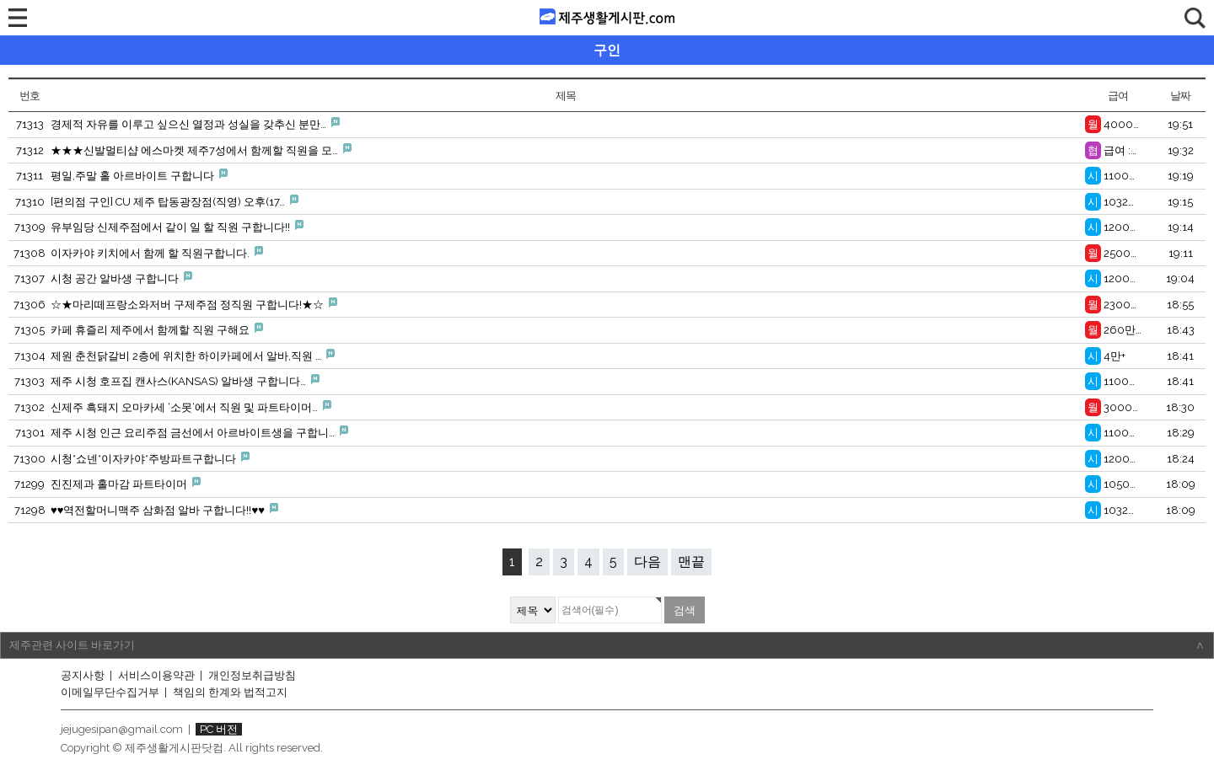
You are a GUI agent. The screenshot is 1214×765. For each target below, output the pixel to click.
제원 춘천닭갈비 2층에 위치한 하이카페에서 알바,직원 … (193, 355)
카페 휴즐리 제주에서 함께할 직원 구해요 (157, 329)
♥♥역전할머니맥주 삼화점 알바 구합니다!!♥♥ (164, 509)
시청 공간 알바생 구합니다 (121, 278)
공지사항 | (88, 675)
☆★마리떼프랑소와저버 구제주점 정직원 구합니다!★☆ (194, 304)
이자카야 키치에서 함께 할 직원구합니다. (157, 252)
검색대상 (0, 35)
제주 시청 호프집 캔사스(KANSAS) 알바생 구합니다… (185, 381)
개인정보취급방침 (252, 675)
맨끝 (691, 562)
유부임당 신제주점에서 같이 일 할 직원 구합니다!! (177, 226)
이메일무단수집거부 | (115, 692)
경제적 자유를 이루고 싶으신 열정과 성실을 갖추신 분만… (195, 124)
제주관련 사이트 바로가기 (607, 645)
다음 (647, 562)
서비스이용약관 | (161, 675)
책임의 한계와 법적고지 (230, 692)
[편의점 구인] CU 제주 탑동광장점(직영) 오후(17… (174, 201)
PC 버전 (219, 729)
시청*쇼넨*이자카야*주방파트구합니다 (150, 458)
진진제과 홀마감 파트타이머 (126, 483)
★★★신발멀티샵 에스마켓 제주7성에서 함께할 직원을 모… (201, 150)
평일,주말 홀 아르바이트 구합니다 (139, 175)
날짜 (1180, 95)
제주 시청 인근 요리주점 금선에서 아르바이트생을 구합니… (199, 432)
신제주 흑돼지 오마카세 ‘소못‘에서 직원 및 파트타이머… (191, 407)
